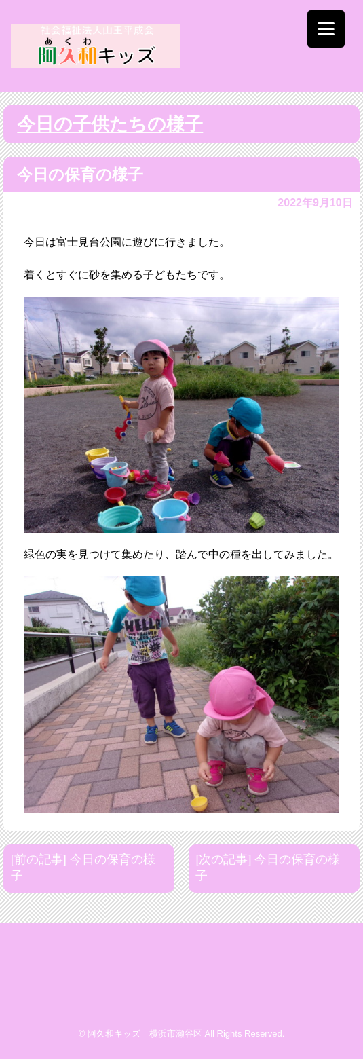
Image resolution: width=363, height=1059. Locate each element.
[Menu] (326, 29)
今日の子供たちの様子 (110, 124)
